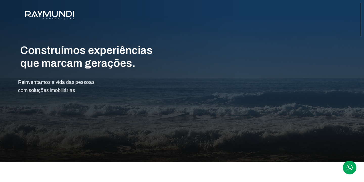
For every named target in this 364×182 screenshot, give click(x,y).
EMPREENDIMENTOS (224, 16)
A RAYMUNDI (180, 16)
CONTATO (334, 16)
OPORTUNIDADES (274, 16)
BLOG (308, 16)
